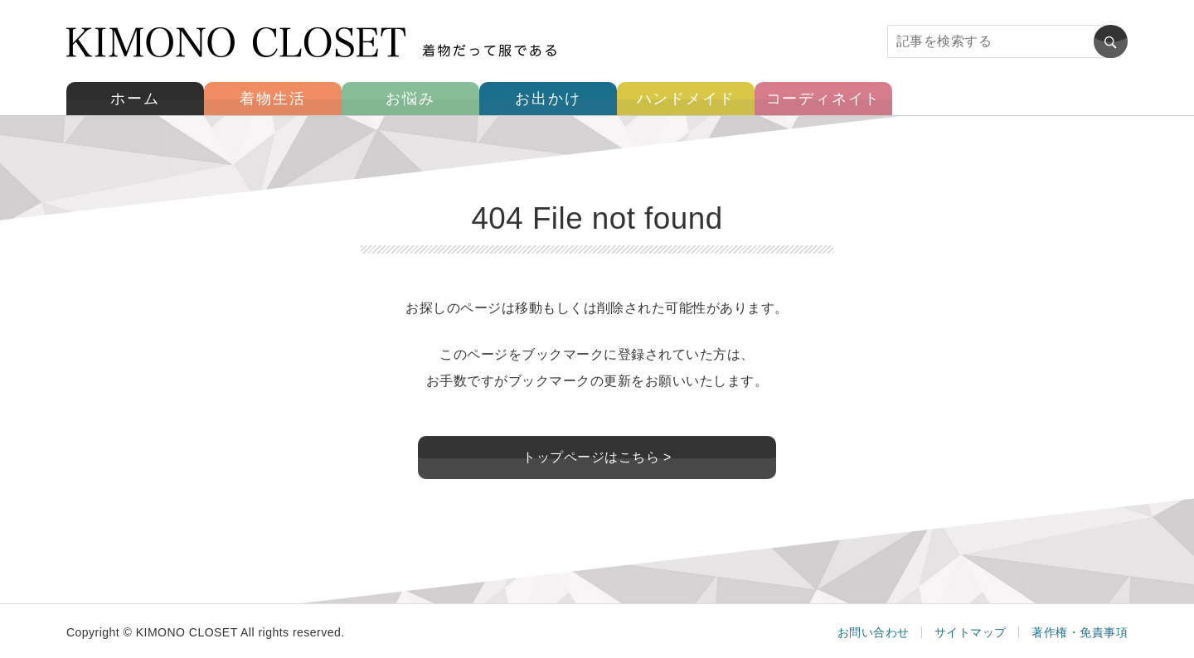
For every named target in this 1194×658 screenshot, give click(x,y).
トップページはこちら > (597, 458)
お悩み (410, 98)
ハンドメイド (686, 98)
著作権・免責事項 (1079, 632)
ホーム (134, 98)
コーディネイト (823, 98)
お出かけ (547, 98)
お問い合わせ (873, 632)
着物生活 (272, 98)
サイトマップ (970, 632)
